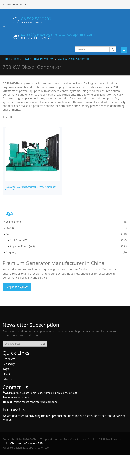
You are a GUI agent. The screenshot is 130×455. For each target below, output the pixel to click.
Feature (10, 227)
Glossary (9, 364)
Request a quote (17, 287)
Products (9, 359)
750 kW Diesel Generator (73, 59)
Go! (43, 343)
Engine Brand (13, 221)
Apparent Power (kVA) (22, 246)
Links (6, 374)
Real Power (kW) (44, 59)
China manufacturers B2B (26, 443)
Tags (16, 59)
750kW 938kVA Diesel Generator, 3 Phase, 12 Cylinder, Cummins (30, 188)
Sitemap (8, 379)
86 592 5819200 (36, 19)
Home (6, 59)
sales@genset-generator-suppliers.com (58, 34)
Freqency (11, 252)
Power (27, 59)
